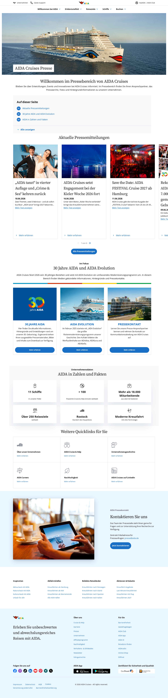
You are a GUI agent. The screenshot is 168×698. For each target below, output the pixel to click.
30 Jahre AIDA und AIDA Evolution (38, 113)
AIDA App (122, 635)
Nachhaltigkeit (79, 644)
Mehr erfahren (34, 350)
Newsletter (78, 653)
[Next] (89, 243)
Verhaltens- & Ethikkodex (83, 648)
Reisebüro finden (125, 644)
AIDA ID (121, 640)
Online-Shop (123, 653)
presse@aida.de (132, 538)
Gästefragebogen (125, 627)
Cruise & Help (79, 622)
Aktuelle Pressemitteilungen (35, 108)
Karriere (77, 627)
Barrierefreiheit (124, 622)
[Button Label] (84, 251)
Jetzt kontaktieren (120, 545)
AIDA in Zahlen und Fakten (35, 119)
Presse (76, 631)
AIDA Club (122, 631)
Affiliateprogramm (81, 640)
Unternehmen (79, 635)
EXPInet (121, 657)
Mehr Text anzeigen (23, 208)
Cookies (48, 684)
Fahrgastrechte (79, 657)
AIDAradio (122, 648)
